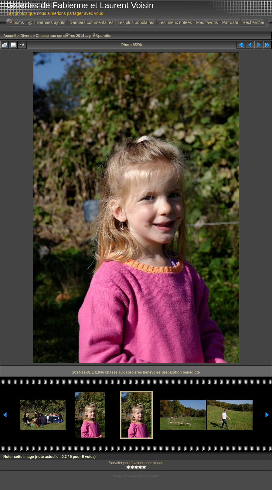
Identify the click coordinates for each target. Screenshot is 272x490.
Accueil (9, 36)
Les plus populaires (136, 22)
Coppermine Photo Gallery (143, 475)
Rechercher (253, 22)
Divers (26, 36)
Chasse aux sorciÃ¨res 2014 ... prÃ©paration (74, 36)
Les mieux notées (175, 22)
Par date (230, 22)
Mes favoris (207, 22)
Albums (17, 22)
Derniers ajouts (51, 22)
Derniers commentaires (92, 22)
